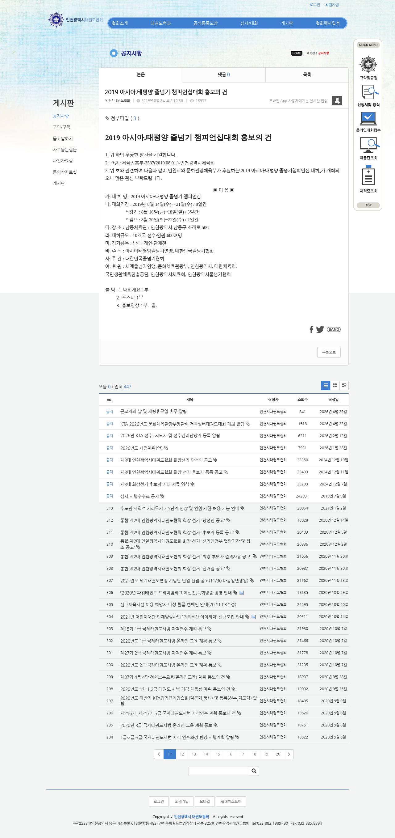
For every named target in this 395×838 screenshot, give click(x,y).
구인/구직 (61, 127)
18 (254, 754)
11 (170, 754)
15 (218, 754)
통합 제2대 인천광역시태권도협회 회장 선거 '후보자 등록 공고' (177, 532)
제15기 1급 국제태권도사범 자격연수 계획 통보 (163, 628)
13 (194, 754)
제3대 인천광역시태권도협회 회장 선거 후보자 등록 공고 (174, 472)
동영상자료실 (65, 172)
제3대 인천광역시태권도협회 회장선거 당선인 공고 (168, 460)
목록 (307, 74)
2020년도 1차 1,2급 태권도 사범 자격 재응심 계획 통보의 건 (175, 689)
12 (182, 754)
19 (266, 754)
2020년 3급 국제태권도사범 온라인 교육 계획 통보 (166, 725)
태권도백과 (161, 23)
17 (242, 754)
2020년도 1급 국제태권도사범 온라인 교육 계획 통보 (168, 640)
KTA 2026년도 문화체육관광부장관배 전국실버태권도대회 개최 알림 (185, 423)
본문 (141, 74)
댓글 (224, 74)
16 (230, 754)
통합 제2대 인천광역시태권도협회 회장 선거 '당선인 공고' (172, 520)
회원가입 (332, 4)
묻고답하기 (63, 138)
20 (278, 754)
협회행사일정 (328, 23)
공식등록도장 (205, 23)
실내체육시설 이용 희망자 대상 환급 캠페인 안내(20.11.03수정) (178, 604)
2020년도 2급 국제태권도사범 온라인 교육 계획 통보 (168, 664)
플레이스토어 (231, 801)
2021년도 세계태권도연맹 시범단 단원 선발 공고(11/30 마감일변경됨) (184, 580)
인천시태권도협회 (117, 101)
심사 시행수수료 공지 (142, 496)
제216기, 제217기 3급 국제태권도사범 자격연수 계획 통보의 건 (178, 713)
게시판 (287, 23)
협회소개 (120, 23)
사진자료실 (63, 160)
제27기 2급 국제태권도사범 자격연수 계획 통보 (163, 652)
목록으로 (329, 352)
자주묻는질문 (65, 149)
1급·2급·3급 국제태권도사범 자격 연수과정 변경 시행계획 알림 (177, 737)
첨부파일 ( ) (122, 118)
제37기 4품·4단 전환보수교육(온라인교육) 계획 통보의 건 (172, 677)
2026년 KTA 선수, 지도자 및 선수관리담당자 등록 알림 (170, 435)
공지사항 (61, 115)
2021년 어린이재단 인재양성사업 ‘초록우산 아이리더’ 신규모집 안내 (182, 616)
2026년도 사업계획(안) (144, 448)
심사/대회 (249, 23)
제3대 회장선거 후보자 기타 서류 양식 (157, 484)
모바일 (205, 801)
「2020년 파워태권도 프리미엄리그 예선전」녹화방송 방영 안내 (176, 592)
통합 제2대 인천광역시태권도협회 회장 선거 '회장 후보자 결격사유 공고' (186, 556)
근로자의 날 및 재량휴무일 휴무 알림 (153, 411)
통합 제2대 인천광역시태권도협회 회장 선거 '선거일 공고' (172, 568)
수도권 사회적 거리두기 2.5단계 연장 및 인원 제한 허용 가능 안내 (179, 508)
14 (206, 754)
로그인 (315, 4)
